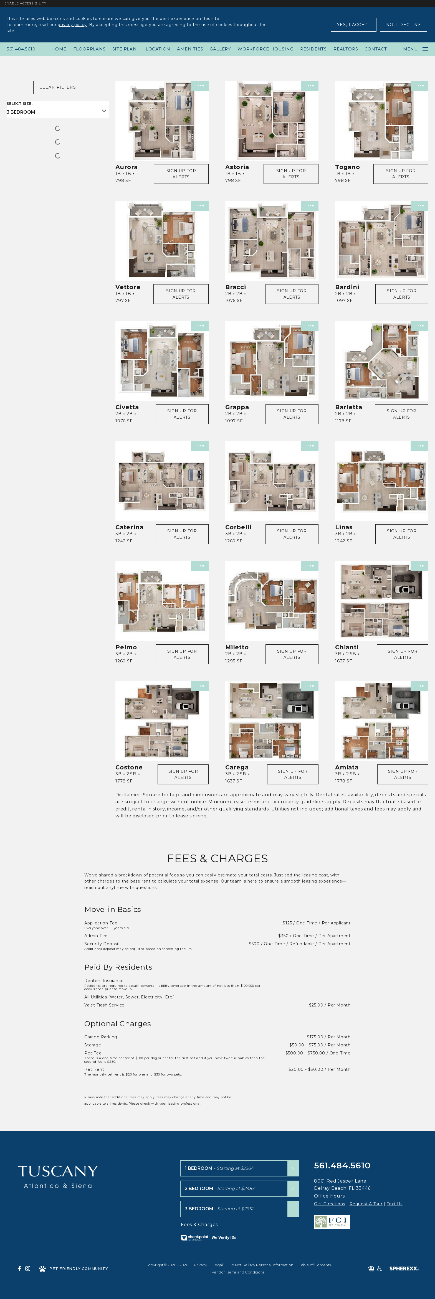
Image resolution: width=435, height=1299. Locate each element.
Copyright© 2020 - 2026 (166, 1265)
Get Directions (329, 1203)
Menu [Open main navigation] (415, 49)
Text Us (395, 1203)
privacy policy (72, 24)
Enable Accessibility (25, 3)
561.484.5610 (21, 49)
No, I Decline (403, 24)
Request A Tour (366, 1203)
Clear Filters (57, 87)
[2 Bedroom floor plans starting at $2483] (239, 1189)
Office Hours (329, 1196)
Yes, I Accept (353, 24)
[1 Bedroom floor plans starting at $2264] (239, 1168)
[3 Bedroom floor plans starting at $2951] (239, 1209)
